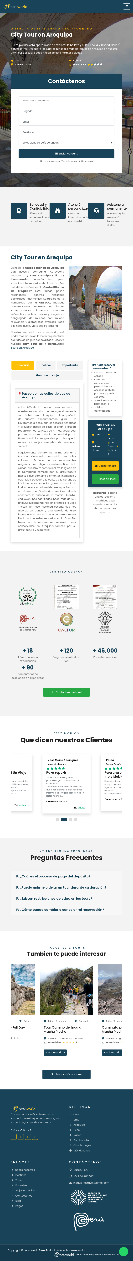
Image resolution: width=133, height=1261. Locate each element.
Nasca (75, 1135)
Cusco (75, 1114)
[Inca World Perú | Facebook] (14, 1137)
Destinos (18, 1175)
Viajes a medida (23, 1190)
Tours (16, 1180)
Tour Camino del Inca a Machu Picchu (62, 1029)
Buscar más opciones (66, 1074)
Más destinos (79, 1150)
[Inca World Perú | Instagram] (21, 1137)
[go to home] (16, 6)
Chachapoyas (80, 1145)
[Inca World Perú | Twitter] (35, 1137)
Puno (74, 1130)
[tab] (22, 365)
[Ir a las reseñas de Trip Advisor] (28, 597)
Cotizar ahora (105, 466)
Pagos (17, 1206)
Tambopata (79, 1140)
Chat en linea (105, 479)
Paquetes (19, 1185)
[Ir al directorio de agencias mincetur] (105, 622)
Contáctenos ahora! (66, 692)
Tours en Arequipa (22, 348)
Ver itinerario (55, 1052)
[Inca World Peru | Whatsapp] (123, 1251)
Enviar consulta (66, 153)
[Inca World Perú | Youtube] (28, 1137)
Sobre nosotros (23, 1170)
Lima (74, 1119)
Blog (16, 1201)
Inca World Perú (35, 1250)
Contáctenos (21, 1196)
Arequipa (77, 1125)
